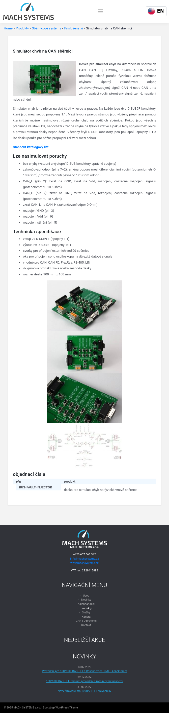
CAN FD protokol (86, 620)
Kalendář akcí (86, 604)
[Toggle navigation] (100, 11)
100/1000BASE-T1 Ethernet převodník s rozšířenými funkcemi (84, 681)
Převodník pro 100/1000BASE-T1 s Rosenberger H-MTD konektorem (84, 671)
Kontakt (86, 625)
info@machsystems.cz (84, 558)
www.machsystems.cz (84, 563)
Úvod (86, 595)
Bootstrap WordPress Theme (60, 707)
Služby (86, 612)
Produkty (22, 28)
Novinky (86, 599)
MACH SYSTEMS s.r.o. (27, 707)
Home (8, 28)
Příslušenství (73, 28)
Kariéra (86, 616)
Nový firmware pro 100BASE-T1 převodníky (84, 691)
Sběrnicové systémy (46, 28)
